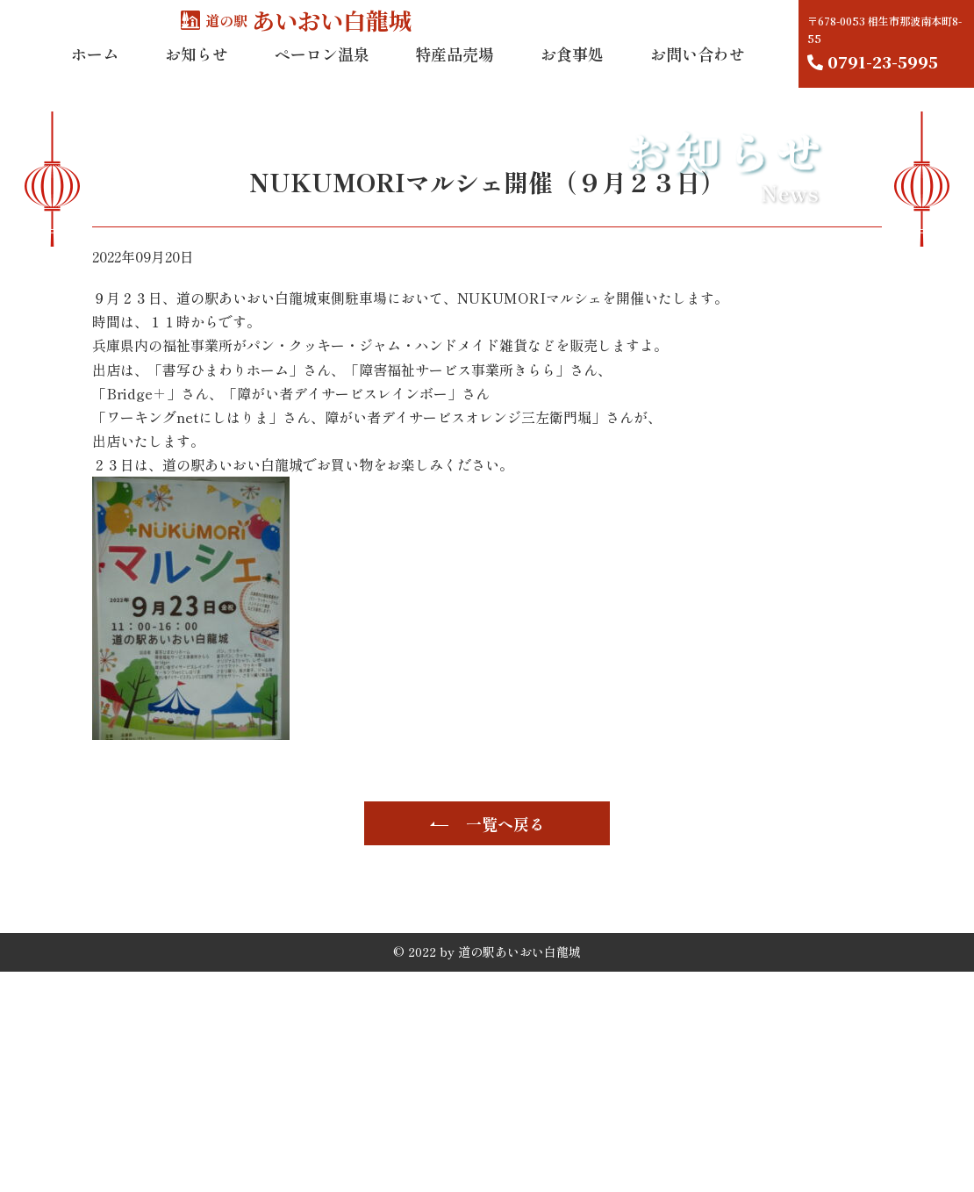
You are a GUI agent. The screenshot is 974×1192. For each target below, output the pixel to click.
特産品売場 (454, 69)
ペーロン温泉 (322, 69)
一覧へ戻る (505, 1042)
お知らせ (196, 69)
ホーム (94, 69)
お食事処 (572, 69)
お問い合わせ (697, 69)
